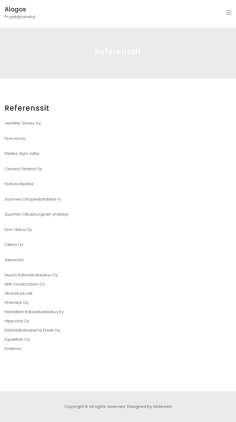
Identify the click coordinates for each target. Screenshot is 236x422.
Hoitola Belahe (19, 184)
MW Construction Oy (25, 284)
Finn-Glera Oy (18, 229)
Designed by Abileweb (149, 406)
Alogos (15, 9)
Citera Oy (14, 244)
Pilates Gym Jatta (22, 153)
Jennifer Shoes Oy (23, 123)
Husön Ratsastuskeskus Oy (31, 275)
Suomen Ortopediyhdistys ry (33, 199)
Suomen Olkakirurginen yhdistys (37, 214)
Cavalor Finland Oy (23, 169)
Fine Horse (15, 138)
